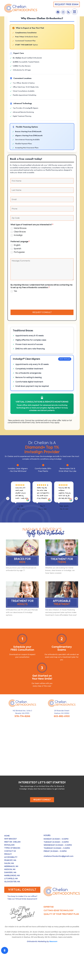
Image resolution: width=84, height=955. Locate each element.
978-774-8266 (22, 716)
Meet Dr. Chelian (12, 842)
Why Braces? (10, 839)
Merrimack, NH (11, 866)
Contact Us (10, 851)
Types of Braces (12, 848)
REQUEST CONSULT (42, 799)
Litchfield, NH (11, 878)
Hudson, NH (9, 869)
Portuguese (19, 252)
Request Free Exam (66, 4)
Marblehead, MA (12, 875)
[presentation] (27, 301)
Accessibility (10, 857)
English (17, 245)
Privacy (8, 854)
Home (7, 836)
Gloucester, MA (12, 881)
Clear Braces (20, 232)
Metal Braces (20, 228)
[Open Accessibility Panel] (4, 950)
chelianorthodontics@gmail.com (58, 856)
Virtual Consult (22, 889)
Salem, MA (9, 863)
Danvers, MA (10, 872)
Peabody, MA (10, 860)
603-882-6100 (62, 716)
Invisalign (18, 235)
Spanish (17, 249)
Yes (15, 291)
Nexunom (53, 941)
